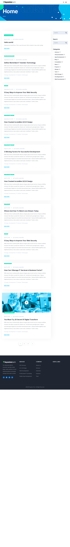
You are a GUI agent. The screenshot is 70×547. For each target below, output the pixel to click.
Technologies (25, 94)
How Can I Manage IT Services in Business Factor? (23, 428)
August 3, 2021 (7, 227)
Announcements (59, 54)
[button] (26, 460)
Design (6, 94)
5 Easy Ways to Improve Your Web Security (20, 132)
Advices (57, 52)
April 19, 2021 (7, 276)
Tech (6, 124)
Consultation (58, 62)
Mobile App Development (25, 533)
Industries (38, 528)
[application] (26, 460)
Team (37, 533)
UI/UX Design (8, 420)
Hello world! (8, 42)
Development (12, 94)
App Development (9, 75)
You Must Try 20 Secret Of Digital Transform (21, 477)
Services (38, 525)
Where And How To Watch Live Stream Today (21, 329)
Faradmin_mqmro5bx (19, 39)
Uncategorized (9, 35)
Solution (19, 94)
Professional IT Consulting (25, 531)
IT (16, 94)
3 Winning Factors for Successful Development (22, 230)
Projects (57, 67)
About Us (38, 523)
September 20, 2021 (8, 79)
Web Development (9, 469)
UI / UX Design (23, 525)
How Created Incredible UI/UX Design (18, 181)
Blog (56, 59)
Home (4, 16)
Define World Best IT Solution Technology (20, 82)
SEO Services (22, 523)
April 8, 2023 (7, 39)
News (56, 64)
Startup (7, 173)
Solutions (38, 531)
